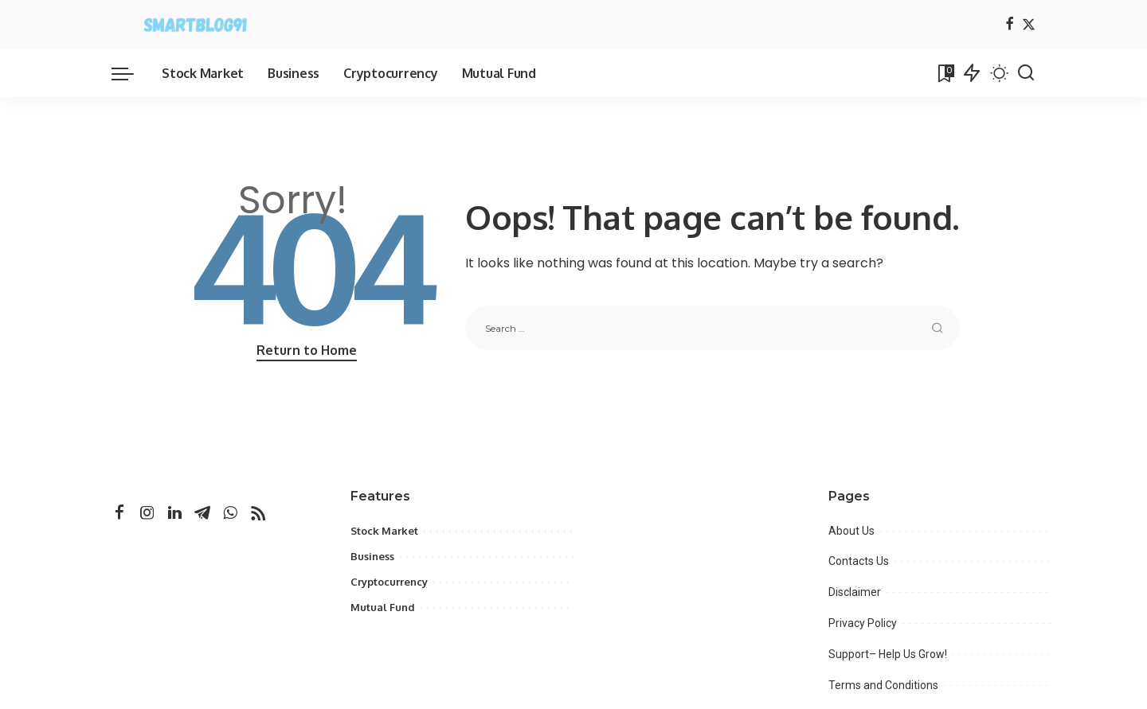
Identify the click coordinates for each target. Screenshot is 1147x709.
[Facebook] (1009, 25)
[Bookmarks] (944, 73)
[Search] (1025, 73)
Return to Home (306, 350)
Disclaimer (854, 592)
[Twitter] (1028, 25)
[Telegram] (202, 513)
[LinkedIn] (174, 513)
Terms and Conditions (883, 685)
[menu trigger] (131, 73)
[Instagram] (147, 513)
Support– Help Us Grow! (887, 654)
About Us (851, 530)
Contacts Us (858, 561)
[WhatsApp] (230, 513)
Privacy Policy (862, 623)
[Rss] (258, 513)
